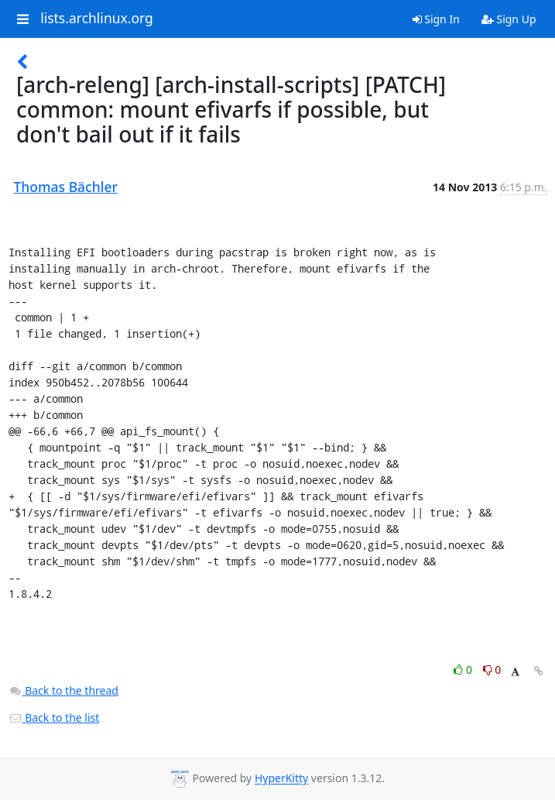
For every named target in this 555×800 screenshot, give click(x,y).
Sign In (436, 19)
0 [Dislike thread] (492, 669)
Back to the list (54, 717)
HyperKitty (281, 778)
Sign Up (508, 19)
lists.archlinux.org (96, 18)
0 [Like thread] (464, 669)
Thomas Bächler (66, 186)
